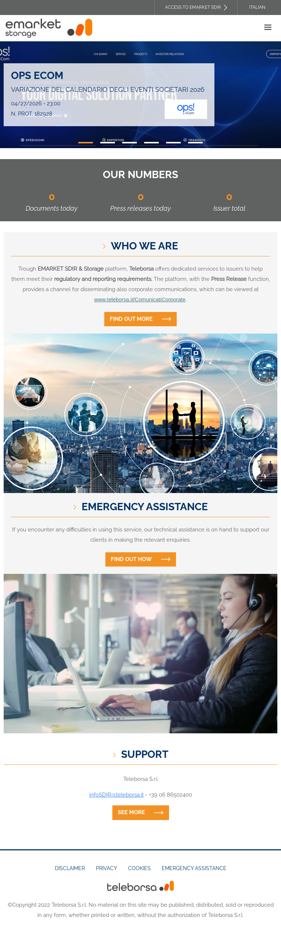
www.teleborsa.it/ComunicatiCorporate (139, 299)
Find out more (131, 319)
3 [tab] (129, 142)
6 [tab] (195, 142)
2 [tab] (107, 142)
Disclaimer (70, 868)
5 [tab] (173, 142)
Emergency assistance (194, 868)
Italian (257, 7)
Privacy (106, 868)
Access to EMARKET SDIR (193, 7)
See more (131, 812)
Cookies (139, 868)
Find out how (131, 559)
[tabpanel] (140, 94)
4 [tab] (151, 142)
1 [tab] (85, 142)
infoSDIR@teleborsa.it (116, 794)
